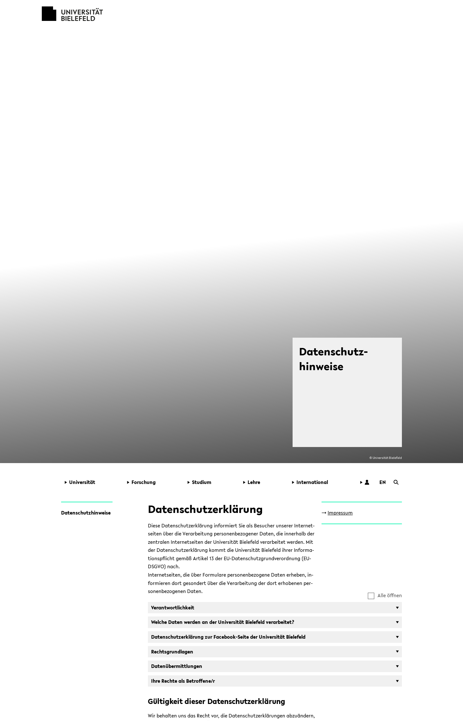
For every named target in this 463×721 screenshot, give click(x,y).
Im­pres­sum (340, 512)
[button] (91, 482)
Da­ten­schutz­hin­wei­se (86, 512)
